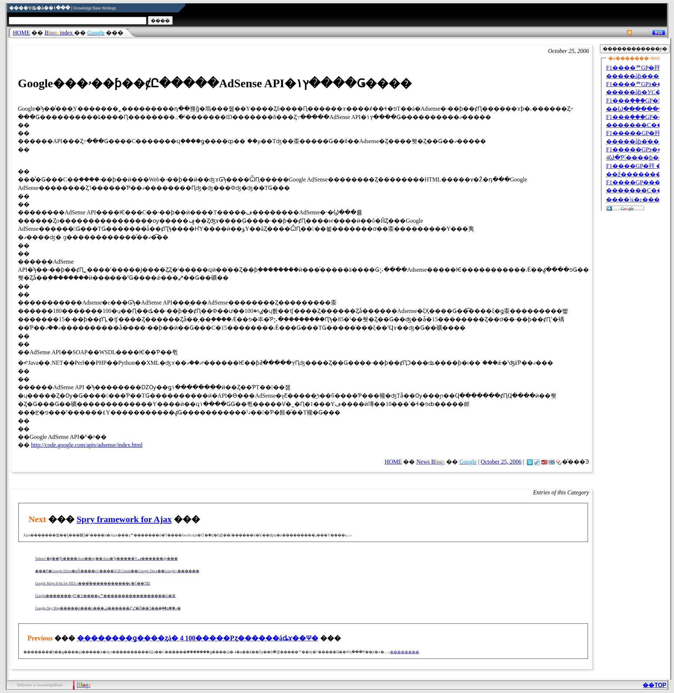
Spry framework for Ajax (124, 519)
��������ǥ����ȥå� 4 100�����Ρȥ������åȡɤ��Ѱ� (197, 638)
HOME (21, 33)
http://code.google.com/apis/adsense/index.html (86, 445)
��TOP (654, 685)
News (430, 462)
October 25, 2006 (501, 462)
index (59, 33)
